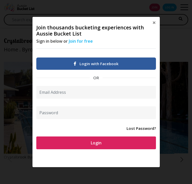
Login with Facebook (96, 63)
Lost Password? (141, 128)
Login (96, 143)
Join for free (81, 41)
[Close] (154, 22)
